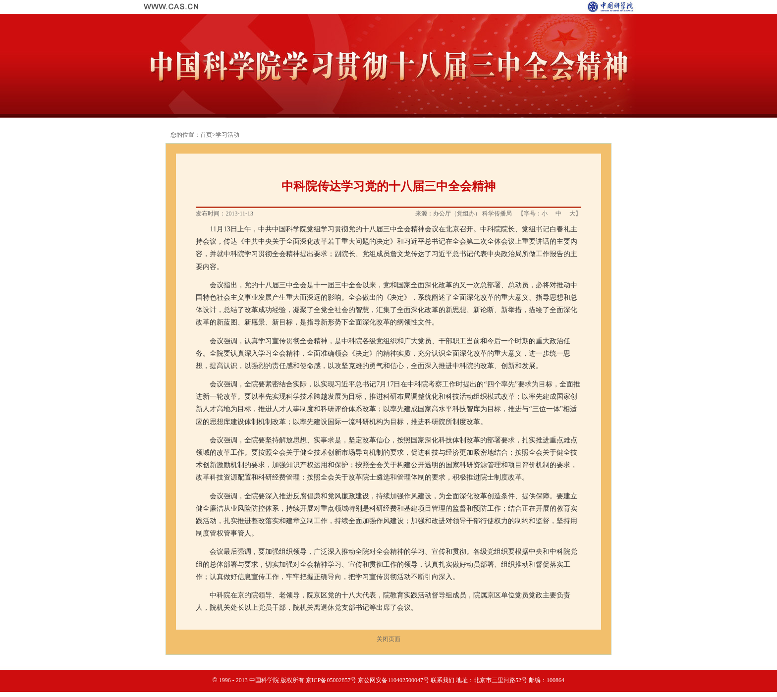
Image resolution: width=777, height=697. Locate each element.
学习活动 (227, 134)
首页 (206, 134)
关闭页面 (388, 639)
